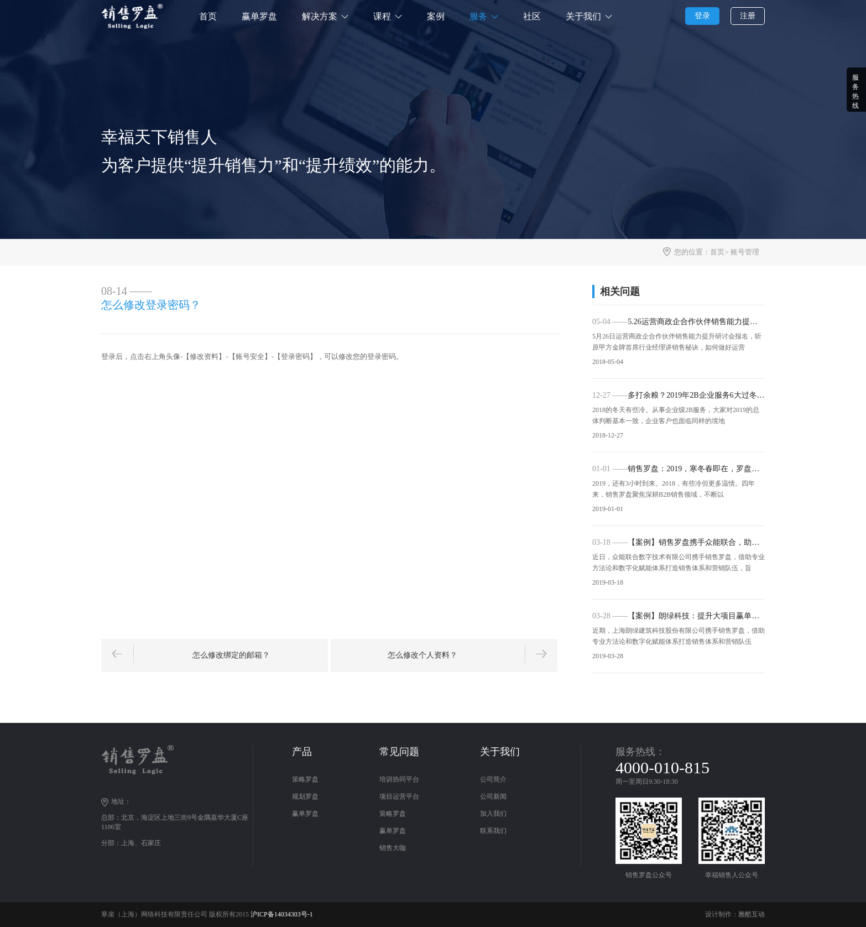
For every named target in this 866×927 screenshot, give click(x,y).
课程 (382, 16)
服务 (478, 16)
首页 (208, 16)
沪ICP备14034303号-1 (282, 914)
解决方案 (319, 16)
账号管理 (745, 252)
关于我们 (583, 16)
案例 (436, 16)
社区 (532, 16)
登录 (702, 16)
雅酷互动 (751, 914)
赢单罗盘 (259, 16)
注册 (747, 16)
